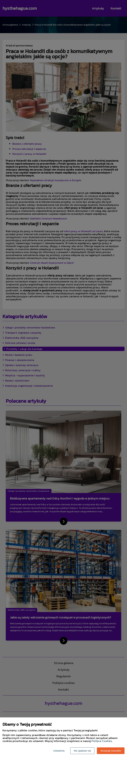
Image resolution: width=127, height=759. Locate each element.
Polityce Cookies (101, 741)
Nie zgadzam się (82, 750)
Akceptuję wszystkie (110, 750)
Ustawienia (58, 750)
